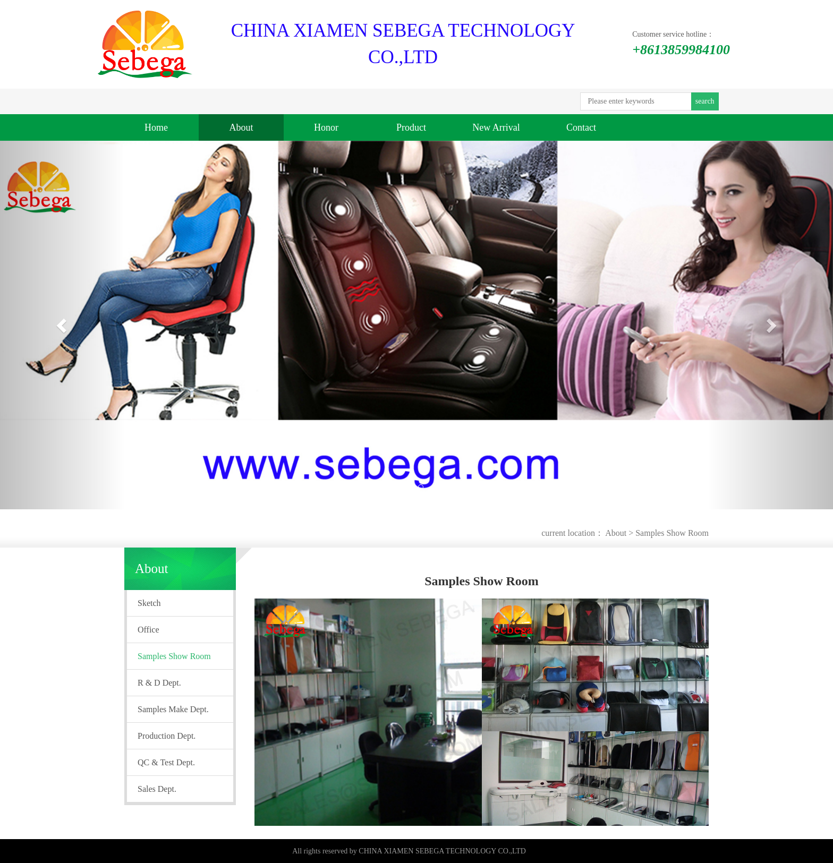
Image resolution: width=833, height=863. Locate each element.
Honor (326, 127)
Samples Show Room (672, 532)
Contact (581, 127)
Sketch (149, 603)
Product (411, 127)
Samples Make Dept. (173, 709)
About (241, 127)
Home (156, 127)
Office (148, 629)
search (705, 101)
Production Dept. (167, 735)
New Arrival (496, 127)
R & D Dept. (159, 682)
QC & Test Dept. (166, 762)
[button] (62, 325)
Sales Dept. (157, 788)
